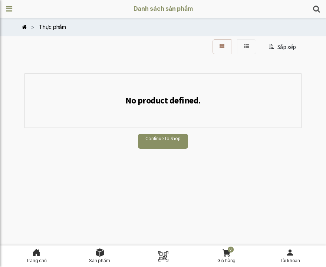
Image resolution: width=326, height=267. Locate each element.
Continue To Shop (162, 138)
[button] (11, 9)
